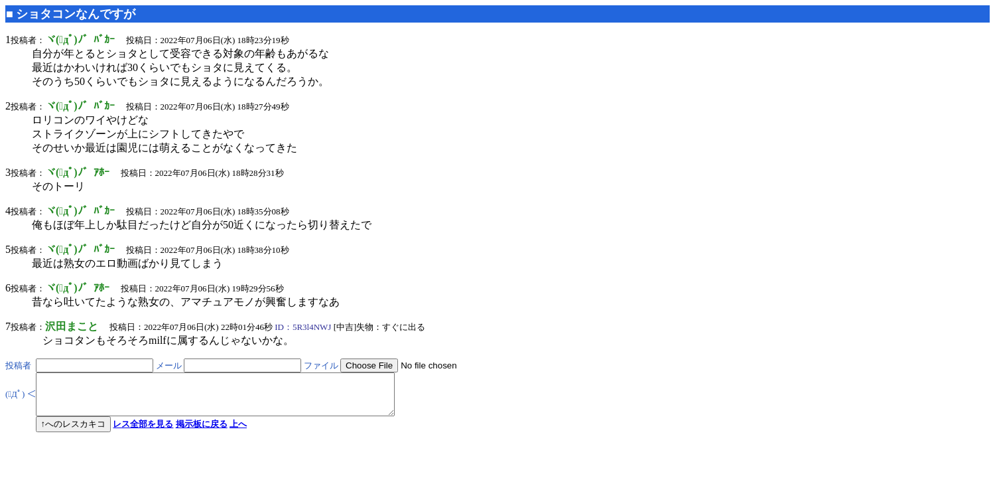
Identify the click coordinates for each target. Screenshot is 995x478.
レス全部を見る (143, 432)
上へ (238, 432)
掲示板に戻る (202, 432)
